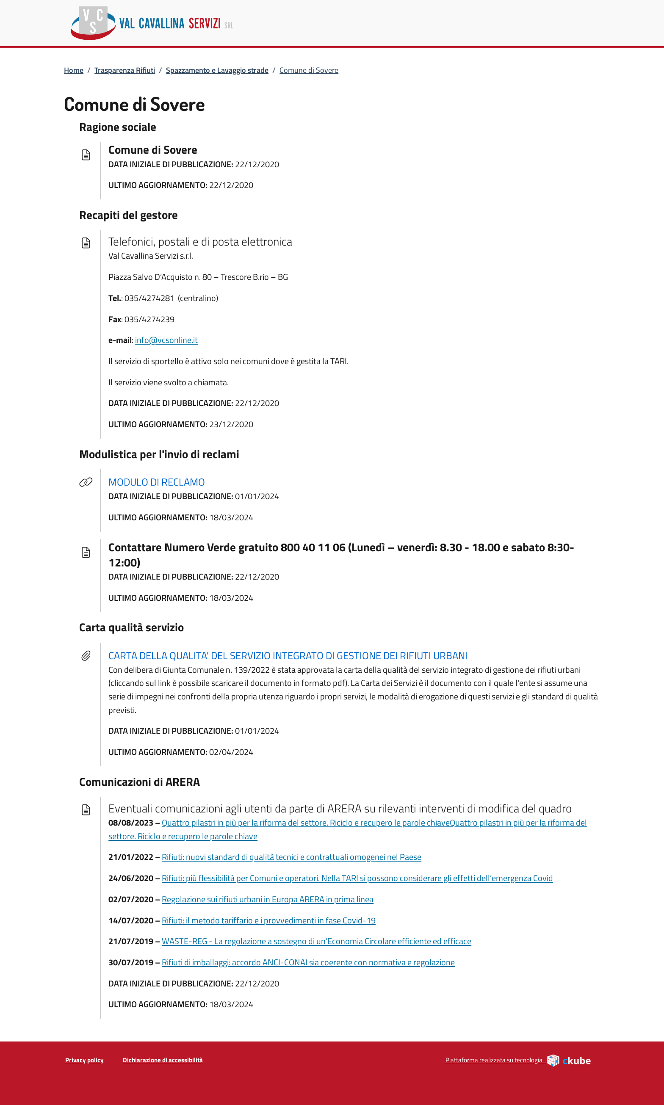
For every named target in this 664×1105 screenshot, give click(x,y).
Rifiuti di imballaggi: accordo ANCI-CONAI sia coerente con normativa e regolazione (308, 962)
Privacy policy (84, 1060)
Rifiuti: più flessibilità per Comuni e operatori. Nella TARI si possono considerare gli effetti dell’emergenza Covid (357, 877)
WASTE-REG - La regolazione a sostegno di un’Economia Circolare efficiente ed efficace (316, 941)
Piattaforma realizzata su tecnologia (518, 1060)
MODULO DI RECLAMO (161, 481)
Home (73, 70)
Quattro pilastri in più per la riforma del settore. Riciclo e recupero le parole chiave (306, 822)
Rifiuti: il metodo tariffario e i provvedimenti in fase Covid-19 (269, 920)
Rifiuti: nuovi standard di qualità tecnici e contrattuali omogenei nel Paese (291, 856)
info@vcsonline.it (166, 339)
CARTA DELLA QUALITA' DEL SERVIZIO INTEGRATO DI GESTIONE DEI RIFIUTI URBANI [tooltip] (288, 655)
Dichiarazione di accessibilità (163, 1060)
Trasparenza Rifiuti (124, 70)
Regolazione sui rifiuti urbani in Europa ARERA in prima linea (268, 899)
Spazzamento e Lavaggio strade (217, 70)
